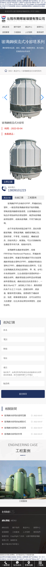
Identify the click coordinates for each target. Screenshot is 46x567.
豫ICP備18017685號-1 (10, 544)
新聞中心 (40, 27)
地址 (5, 358)
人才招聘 (28, 32)
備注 (5, 367)
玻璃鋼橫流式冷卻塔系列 (31, 71)
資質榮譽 (5, 32)
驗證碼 (6, 383)
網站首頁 (5, 27)
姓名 (5, 330)
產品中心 (28, 27)
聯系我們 (40, 32)
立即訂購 (8, 182)
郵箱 (5, 349)
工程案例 (17, 32)
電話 (5, 339)
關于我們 (17, 27)
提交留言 (23, 394)
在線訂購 (19, 197)
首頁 (10, 71)
